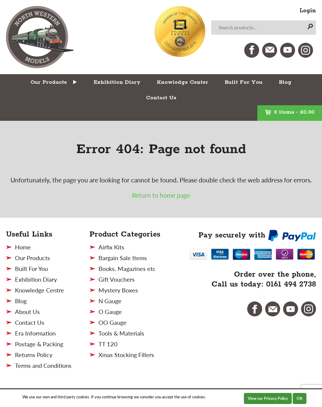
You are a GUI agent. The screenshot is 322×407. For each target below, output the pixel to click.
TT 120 (108, 343)
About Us (27, 311)
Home (23, 247)
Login (308, 10)
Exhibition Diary (117, 82)
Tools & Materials (121, 333)
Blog (285, 82)
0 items (290, 112)
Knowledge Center (182, 82)
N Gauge (109, 300)
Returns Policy (33, 354)
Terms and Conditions (43, 365)
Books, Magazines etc (127, 268)
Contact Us (161, 97)
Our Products (49, 82)
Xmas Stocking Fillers (126, 354)
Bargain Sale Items (122, 257)
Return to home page (161, 195)
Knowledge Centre (39, 290)
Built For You (243, 82)
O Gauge (110, 311)
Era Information (35, 333)
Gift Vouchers (116, 279)
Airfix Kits (111, 247)
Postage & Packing (39, 343)
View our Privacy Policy (268, 398)
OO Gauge (112, 322)
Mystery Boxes (118, 290)
